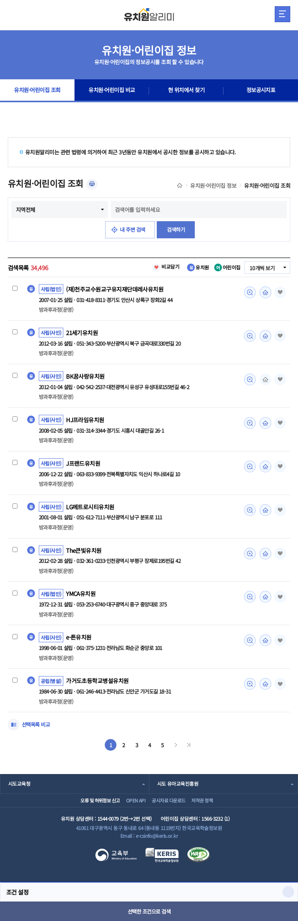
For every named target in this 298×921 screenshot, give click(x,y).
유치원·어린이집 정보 (213, 185)
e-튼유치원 (79, 640)
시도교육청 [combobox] (19, 787)
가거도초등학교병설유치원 (97, 684)
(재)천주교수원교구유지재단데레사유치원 (114, 289)
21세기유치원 (82, 333)
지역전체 (25, 209)
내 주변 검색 (132, 230)
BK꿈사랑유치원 (85, 377)
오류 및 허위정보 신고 (87, 806)
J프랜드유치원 (83, 465)
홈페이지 (264, 292)
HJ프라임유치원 (85, 421)
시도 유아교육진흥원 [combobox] (177, 787)
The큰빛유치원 (84, 552)
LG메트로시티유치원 (90, 508)
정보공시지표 (261, 91)
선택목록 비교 (37, 728)
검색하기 (177, 230)
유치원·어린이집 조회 (37, 91)
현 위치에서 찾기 (186, 91)
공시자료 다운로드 (170, 806)
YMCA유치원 (81, 596)
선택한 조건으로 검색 (149, 911)
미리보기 (249, 292)
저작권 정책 (211, 806)
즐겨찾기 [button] (279, 292)
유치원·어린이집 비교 (112, 91)
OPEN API (130, 806)
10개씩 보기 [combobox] (261, 268)
